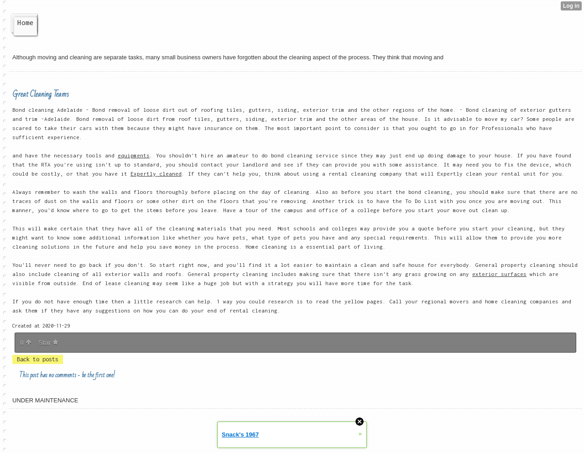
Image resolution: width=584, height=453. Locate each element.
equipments (134, 155)
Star (48, 342)
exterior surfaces (499, 274)
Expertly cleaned (156, 174)
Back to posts (37, 359)
